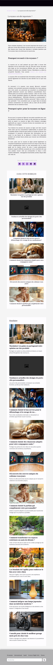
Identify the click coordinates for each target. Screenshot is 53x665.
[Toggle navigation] (4, 3)
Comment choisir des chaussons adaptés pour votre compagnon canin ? (26, 261)
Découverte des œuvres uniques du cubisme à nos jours (26, 283)
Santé (25, 655)
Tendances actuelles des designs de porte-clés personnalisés (26, 217)
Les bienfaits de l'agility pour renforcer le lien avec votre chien (26, 570)
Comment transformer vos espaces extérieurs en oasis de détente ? (23, 538)
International (18, 655)
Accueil (9, 10)
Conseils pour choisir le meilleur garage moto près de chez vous (25, 634)
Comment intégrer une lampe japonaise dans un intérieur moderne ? (25, 602)
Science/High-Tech (33, 655)
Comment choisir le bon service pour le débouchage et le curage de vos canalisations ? (26, 239)
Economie (10, 655)
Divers (14, 10)
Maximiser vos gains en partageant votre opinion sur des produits (26, 196)
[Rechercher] (24, 659)
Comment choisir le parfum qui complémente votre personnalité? (26, 304)
